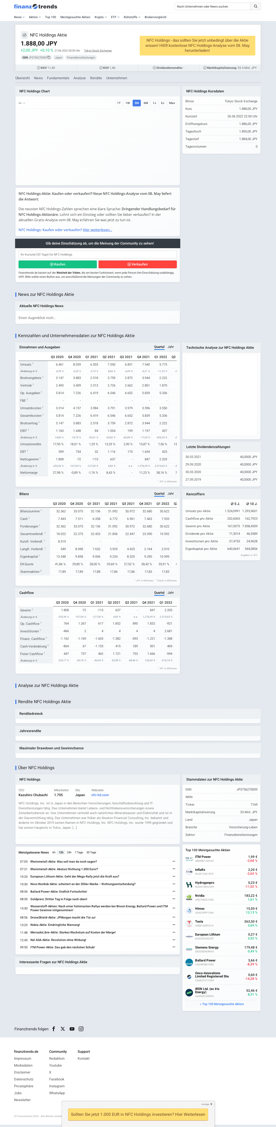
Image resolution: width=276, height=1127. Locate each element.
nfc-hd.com (100, 797)
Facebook (56, 1081)
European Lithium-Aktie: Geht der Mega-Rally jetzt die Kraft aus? (75, 879)
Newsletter (22, 1102)
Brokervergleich (155, 17)
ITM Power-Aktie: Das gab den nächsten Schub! (63, 949)
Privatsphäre (23, 1088)
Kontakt (83, 1061)
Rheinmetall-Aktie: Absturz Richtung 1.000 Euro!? (65, 871)
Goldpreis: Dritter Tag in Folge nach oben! (59, 901)
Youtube (55, 1067)
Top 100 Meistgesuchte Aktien (223, 1006)
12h (61, 855)
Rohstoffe (130, 17)
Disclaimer (22, 1074)
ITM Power (203, 859)
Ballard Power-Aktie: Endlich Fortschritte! (59, 894)
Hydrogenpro (205, 885)
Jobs (18, 1095)
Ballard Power (206, 962)
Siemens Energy (207, 950)
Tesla (200, 924)
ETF (113, 17)
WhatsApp (57, 1095)
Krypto (99, 17)
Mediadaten (23, 1067)
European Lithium (208, 937)
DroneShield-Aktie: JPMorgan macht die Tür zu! (63, 919)
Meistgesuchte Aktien (75, 17)
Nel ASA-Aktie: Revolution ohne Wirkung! (59, 942)
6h (54, 855)
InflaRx (201, 872)
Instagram (57, 1088)
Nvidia (200, 898)
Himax (200, 911)
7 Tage (79, 855)
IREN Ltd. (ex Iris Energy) (208, 993)
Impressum (22, 1061)
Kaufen (60, 265)
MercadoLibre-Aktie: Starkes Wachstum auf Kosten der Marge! (73, 935)
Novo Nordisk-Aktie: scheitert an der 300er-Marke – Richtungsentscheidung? (83, 886)
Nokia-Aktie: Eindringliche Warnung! (55, 927)
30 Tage (92, 855)
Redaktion (57, 1061)
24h (69, 855)
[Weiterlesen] (173, 864)
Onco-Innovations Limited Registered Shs (212, 977)
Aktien (33, 17)
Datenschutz (23, 1081)
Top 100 (50, 17)
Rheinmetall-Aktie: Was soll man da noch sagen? (64, 864)
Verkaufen (139, 265)
